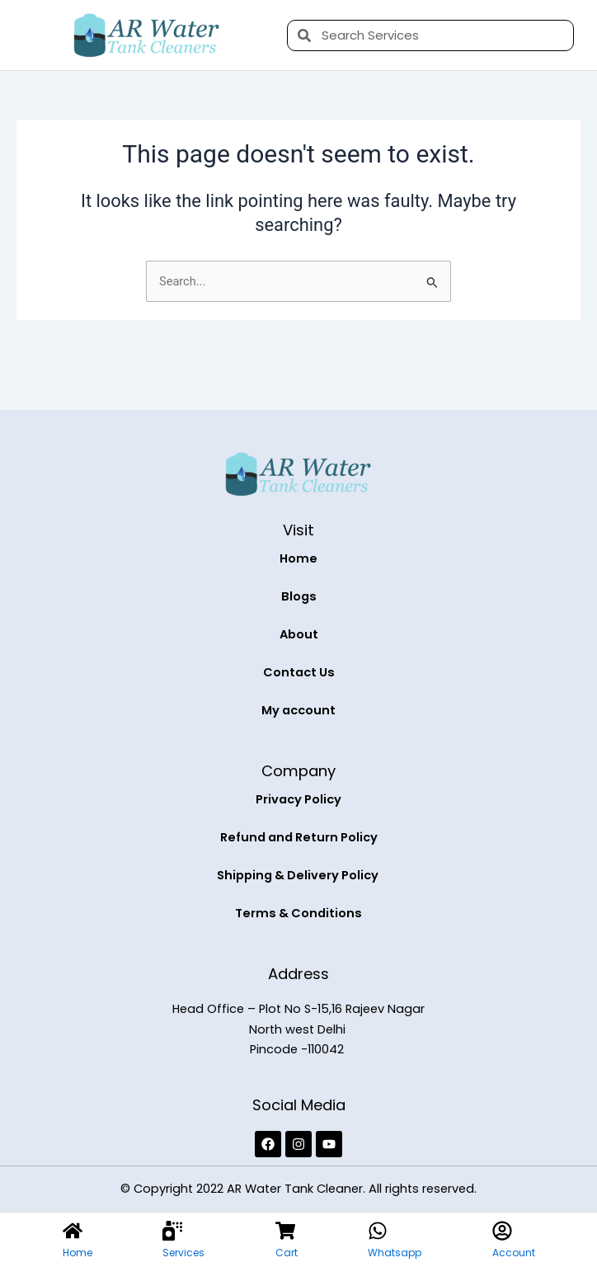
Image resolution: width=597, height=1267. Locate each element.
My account (298, 710)
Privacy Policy (298, 799)
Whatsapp (394, 1253)
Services (183, 1253)
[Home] (72, 1231)
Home (298, 558)
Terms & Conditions (298, 913)
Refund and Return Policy (299, 837)
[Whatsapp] (378, 1231)
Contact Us (299, 672)
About (299, 634)
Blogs (299, 596)
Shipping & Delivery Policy (299, 875)
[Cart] (285, 1231)
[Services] (172, 1231)
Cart (286, 1253)
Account (513, 1253)
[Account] (502, 1231)
